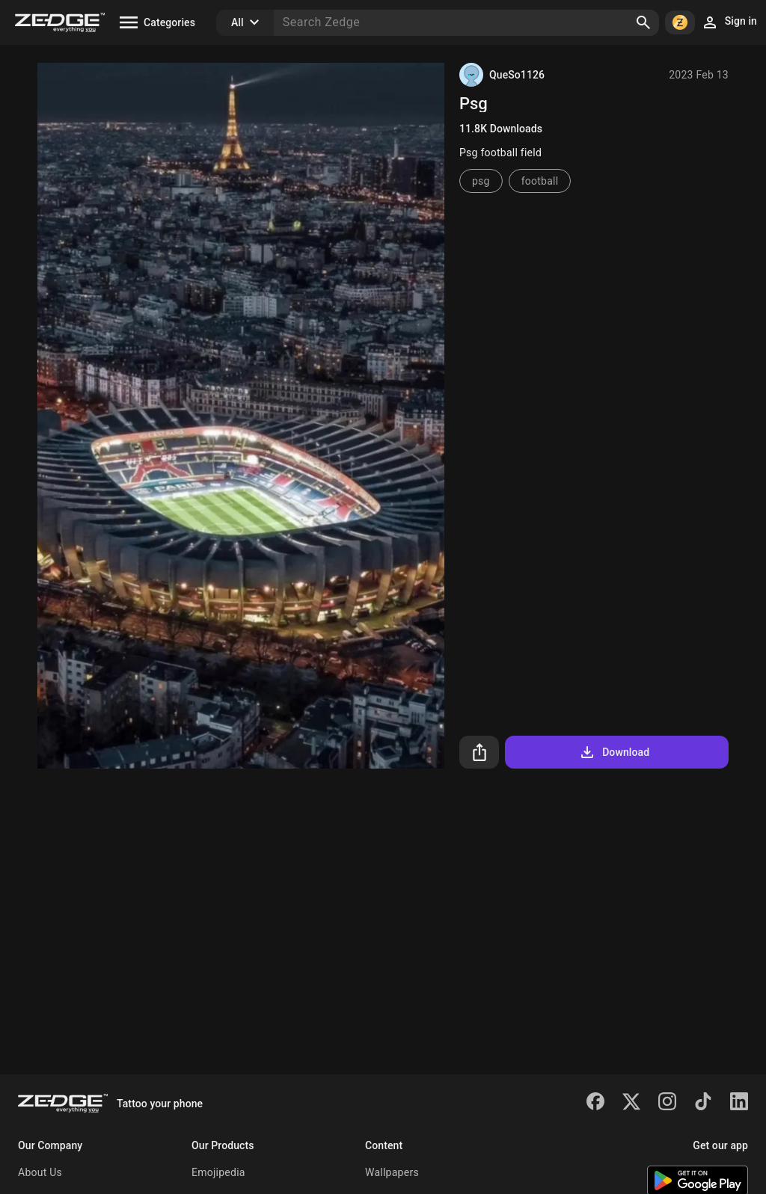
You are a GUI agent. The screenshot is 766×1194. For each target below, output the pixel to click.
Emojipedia (218, 1172)
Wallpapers (392, 1172)
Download (613, 752)
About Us (40, 1172)
